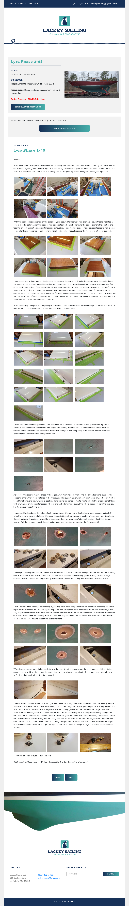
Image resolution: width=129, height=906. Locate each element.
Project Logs (18, 4)
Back (58, 777)
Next (71, 777)
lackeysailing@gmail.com (104, 4)
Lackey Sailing (68, 902)
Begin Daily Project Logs (28, 107)
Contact (33, 4)
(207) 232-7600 (81, 4)
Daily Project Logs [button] (64, 128)
